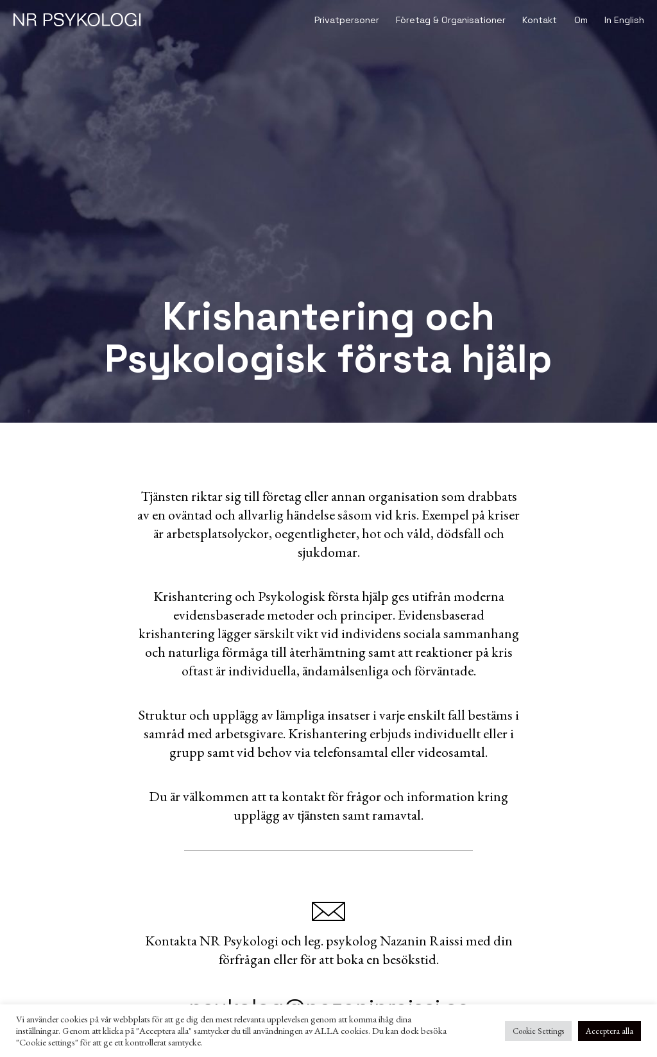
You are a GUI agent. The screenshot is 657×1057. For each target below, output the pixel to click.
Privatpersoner (346, 20)
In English (624, 20)
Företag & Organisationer (451, 20)
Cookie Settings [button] (538, 1031)
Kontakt (539, 20)
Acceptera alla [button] (609, 1031)
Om (581, 20)
